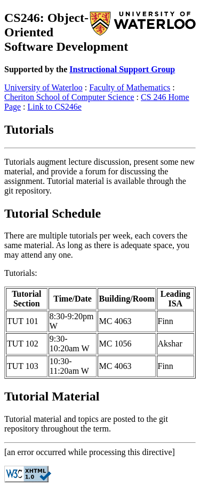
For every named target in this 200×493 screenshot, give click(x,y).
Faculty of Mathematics (129, 87)
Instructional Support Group (122, 69)
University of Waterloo (43, 87)
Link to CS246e (55, 106)
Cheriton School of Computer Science (69, 97)
